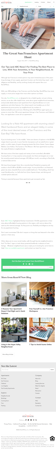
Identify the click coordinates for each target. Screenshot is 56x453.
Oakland (3, 383)
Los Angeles (4, 386)
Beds (39, 6)
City (2, 6)
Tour (2, 403)
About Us (37, 378)
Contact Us (38, 405)
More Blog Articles (8, 354)
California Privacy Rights (19, 424)
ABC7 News (9, 221)
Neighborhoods (24, 6)
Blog (36, 381)
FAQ (36, 400)
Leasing (37, 2)
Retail (36, 388)
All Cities (3, 378)
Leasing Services (39, 383)
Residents (38, 403)
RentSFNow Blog (34, 60)
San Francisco (5, 381)
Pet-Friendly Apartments (7, 388)
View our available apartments (15, 248)
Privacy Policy (8, 424)
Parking (3, 405)
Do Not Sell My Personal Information (38, 424)
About (49, 2)
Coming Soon (5, 400)
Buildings (3, 398)
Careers (37, 393)
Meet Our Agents (40, 386)
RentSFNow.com (12, 98)
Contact (43, 2)
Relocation (38, 391)
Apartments (28, 2)
